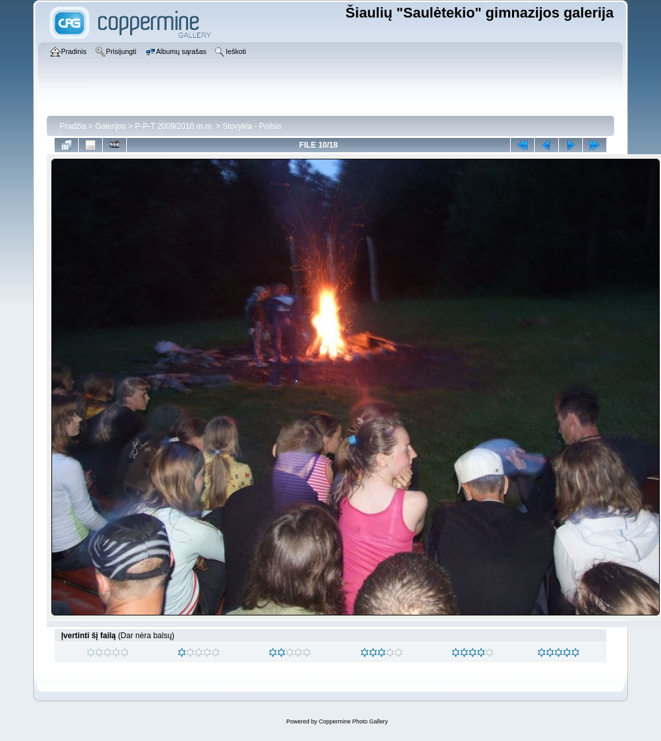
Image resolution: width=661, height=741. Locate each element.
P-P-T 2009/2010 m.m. (174, 126)
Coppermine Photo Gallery (353, 721)
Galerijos (110, 126)
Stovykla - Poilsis (252, 126)
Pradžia (73, 126)
